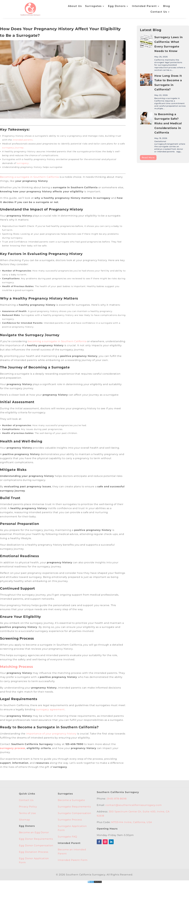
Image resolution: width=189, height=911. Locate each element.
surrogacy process (12, 748)
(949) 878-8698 (117, 798)
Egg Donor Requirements (36, 838)
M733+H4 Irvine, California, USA (131, 822)
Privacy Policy (28, 806)
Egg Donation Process (33, 851)
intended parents (23, 139)
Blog (166, 6)
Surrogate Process (70, 819)
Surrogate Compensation (74, 813)
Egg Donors (117, 6)
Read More (148, 157)
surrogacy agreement (50, 709)
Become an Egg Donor (34, 832)
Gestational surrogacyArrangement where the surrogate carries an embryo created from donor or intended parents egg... (169, 146)
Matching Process (16, 667)
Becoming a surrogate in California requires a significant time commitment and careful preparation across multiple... (170, 103)
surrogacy (23, 163)
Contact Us (158, 11)
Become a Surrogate (71, 800)
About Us (75, 6)
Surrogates (93, 6)
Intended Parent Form (73, 860)
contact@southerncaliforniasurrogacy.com (133, 805)
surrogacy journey (13, 147)
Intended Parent (144, 6)
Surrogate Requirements (74, 806)
